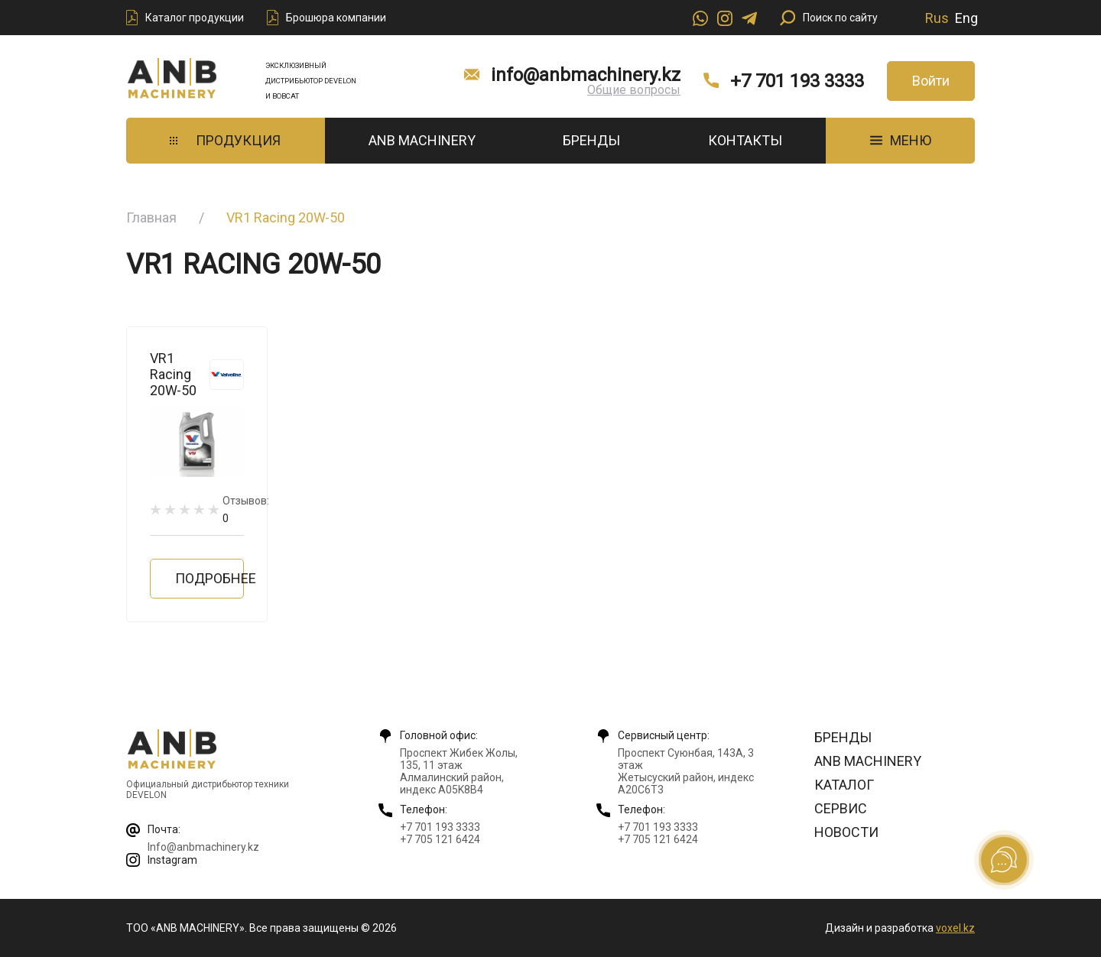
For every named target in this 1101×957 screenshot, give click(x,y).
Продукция (225, 140)
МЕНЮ (900, 140)
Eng (966, 18)
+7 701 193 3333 (797, 81)
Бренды (591, 140)
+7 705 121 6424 (440, 839)
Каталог (844, 785)
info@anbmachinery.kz (585, 75)
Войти (931, 81)
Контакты (745, 140)
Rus (937, 18)
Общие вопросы (633, 90)
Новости (846, 832)
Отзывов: (245, 509)
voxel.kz (955, 928)
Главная (151, 217)
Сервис (840, 808)
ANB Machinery (422, 140)
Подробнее (209, 578)
